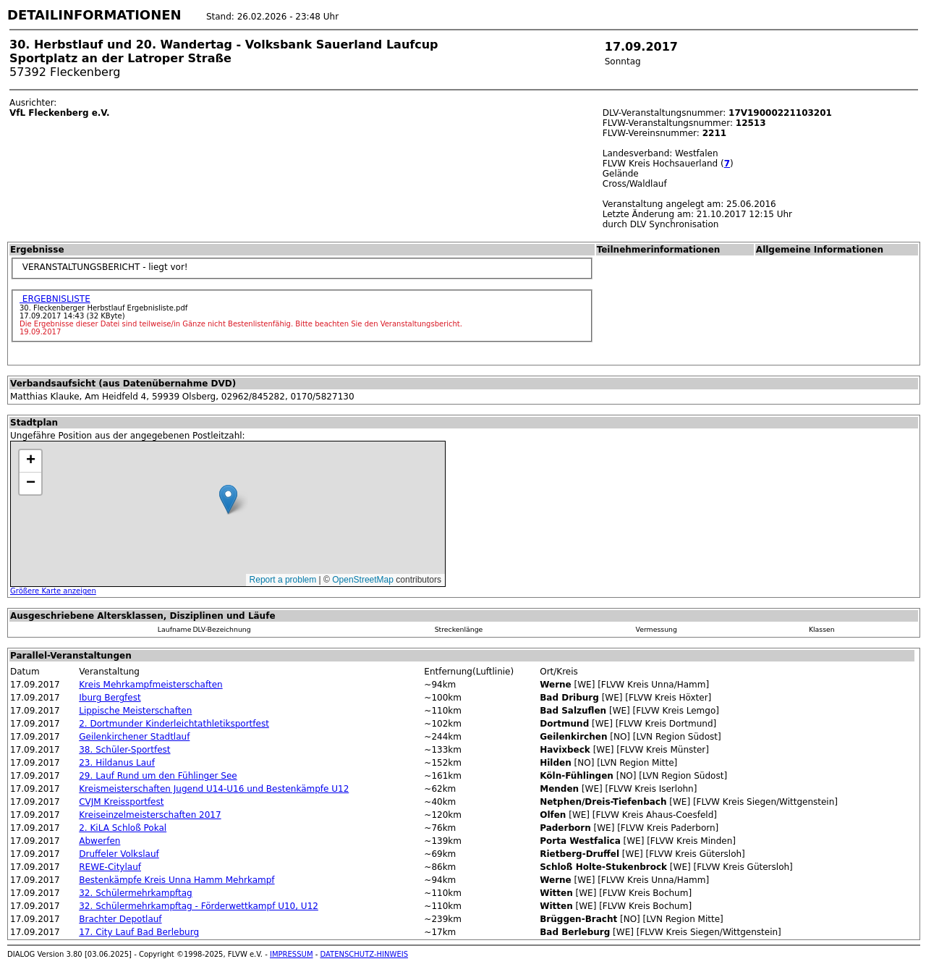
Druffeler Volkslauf (119, 854)
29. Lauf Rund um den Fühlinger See (158, 776)
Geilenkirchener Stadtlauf (134, 737)
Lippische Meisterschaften (135, 711)
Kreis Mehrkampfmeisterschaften (150, 685)
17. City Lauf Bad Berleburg (139, 932)
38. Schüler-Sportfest (124, 750)
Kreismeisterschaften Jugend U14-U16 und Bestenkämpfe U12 (214, 789)
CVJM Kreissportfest (121, 802)
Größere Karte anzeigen (53, 591)
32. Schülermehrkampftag (135, 893)
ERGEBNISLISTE (55, 299)
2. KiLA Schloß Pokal (122, 828)
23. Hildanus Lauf (117, 763)
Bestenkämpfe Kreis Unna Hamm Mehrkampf (176, 880)
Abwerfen (99, 841)
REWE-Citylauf (110, 867)
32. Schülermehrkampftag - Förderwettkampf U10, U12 (198, 906)
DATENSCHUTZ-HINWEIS (364, 954)
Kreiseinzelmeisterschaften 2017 (150, 815)
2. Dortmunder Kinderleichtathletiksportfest (174, 724)
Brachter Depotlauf (120, 919)
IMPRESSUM (291, 954)
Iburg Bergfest (109, 698)
